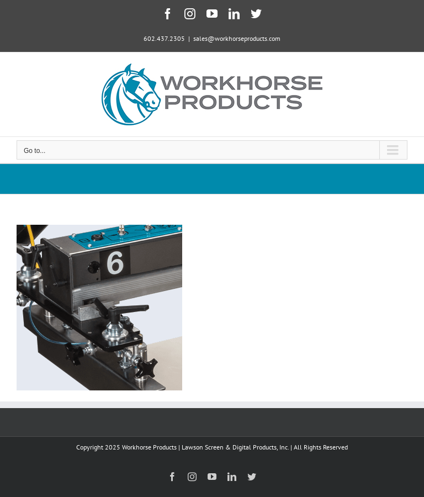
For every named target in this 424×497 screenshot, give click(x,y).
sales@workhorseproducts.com (236, 38)
